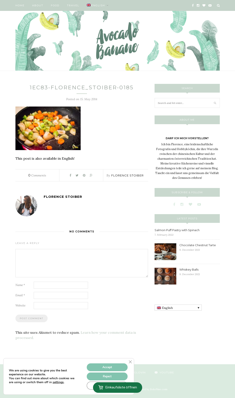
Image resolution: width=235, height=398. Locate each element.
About (37, 5)
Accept (107, 367)
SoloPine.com (158, 389)
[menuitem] (98, 5)
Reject (107, 376)
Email (20, 295)
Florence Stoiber (127, 175)
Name (20, 285)
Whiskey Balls (188, 269)
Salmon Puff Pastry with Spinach (177, 230)
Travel (73, 5)
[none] (178, 308)
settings (58, 382)
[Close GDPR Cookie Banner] (130, 362)
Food (55, 5)
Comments (37, 175)
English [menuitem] (167, 308)
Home (20, 5)
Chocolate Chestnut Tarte (197, 245)
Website (20, 305)
